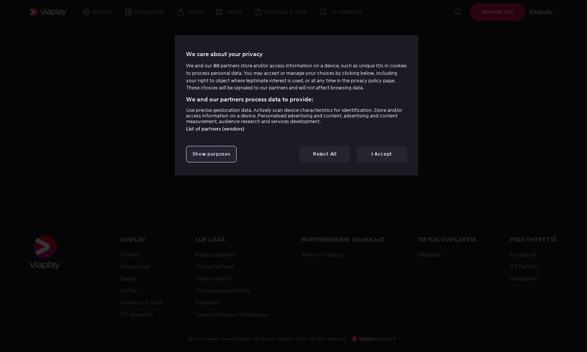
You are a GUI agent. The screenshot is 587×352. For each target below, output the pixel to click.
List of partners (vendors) (215, 129)
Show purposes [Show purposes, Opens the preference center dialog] (211, 154)
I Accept (381, 154)
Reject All (325, 154)
